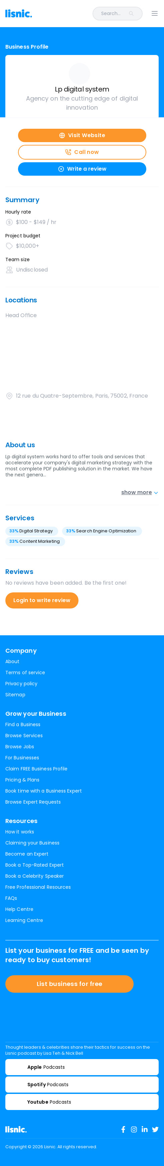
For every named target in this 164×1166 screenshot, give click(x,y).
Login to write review (41, 600)
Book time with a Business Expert (43, 791)
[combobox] (91, 13)
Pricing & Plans (22, 779)
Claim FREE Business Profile (36, 768)
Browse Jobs (19, 746)
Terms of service (25, 672)
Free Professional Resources (38, 887)
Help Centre (19, 909)
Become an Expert (26, 854)
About (12, 661)
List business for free (70, 984)
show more (140, 492)
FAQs (11, 898)
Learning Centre (24, 920)
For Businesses (22, 757)
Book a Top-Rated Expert (34, 865)
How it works (19, 831)
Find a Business (22, 724)
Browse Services (24, 735)
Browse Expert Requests (33, 802)
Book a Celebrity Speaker (34, 876)
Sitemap (15, 694)
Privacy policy (21, 683)
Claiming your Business (32, 842)
